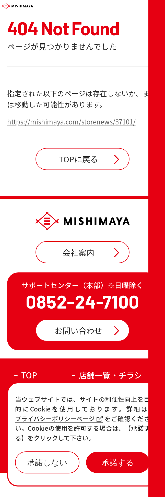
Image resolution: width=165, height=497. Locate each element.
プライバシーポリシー (106, 484)
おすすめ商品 (102, 414)
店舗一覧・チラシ (110, 399)
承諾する (118, 462)
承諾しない (47, 462)
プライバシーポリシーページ (59, 419)
